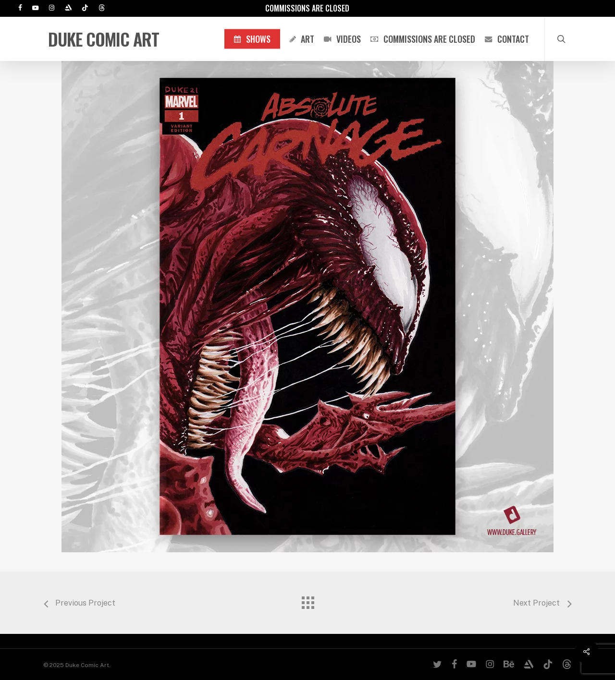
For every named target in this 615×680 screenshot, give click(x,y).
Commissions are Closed (307, 8)
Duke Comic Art (103, 39)
